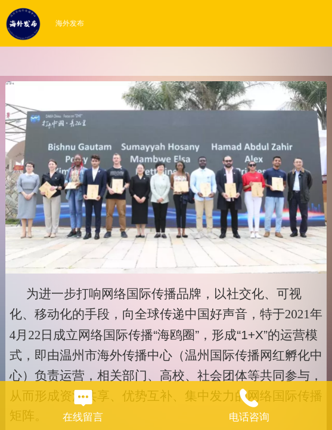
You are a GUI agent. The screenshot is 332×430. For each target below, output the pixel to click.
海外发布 (69, 23)
